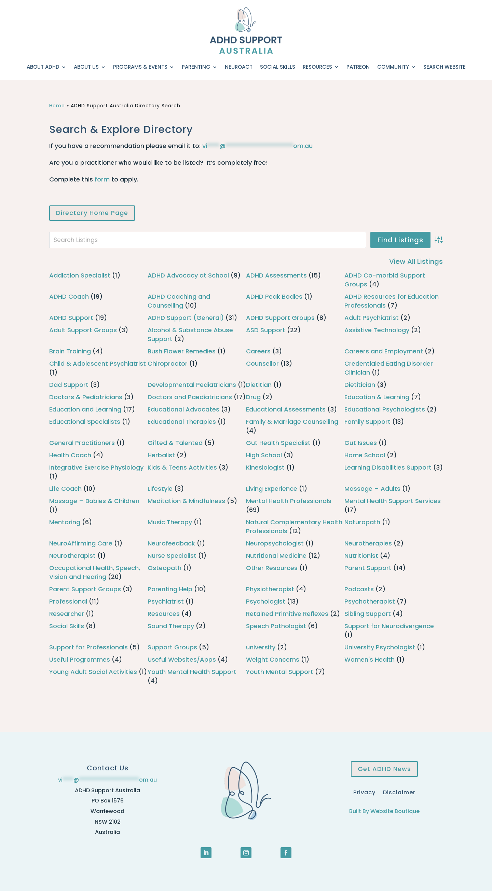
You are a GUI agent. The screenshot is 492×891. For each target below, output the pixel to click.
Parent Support (368, 568)
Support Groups (172, 647)
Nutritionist (361, 555)
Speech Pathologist (276, 626)
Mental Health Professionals (288, 501)
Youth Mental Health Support (192, 671)
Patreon (358, 66)
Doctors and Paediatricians (190, 397)
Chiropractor (168, 363)
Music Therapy (170, 522)
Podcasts (359, 589)
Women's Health (369, 659)
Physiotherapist (270, 589)
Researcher (66, 613)
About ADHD (43, 66)
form (102, 179)
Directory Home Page (92, 212)
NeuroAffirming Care (80, 543)
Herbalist (161, 455)
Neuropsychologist (275, 543)
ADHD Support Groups (280, 317)
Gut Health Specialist (278, 442)
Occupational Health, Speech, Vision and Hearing (94, 572)
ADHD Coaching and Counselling (179, 301)
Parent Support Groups (85, 589)
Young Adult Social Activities (93, 671)
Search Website (444, 66)
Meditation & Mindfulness (186, 501)
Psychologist (265, 601)
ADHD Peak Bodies (274, 296)
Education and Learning (85, 409)
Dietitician (359, 384)
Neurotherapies (368, 543)
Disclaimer (399, 791)
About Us (86, 66)
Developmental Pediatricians (192, 384)
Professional (68, 601)
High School (264, 455)
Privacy (364, 791)
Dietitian (259, 384)
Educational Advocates (183, 409)
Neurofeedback (171, 543)
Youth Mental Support (279, 671)
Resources (317, 66)
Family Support (367, 421)
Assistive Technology (376, 330)
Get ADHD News (384, 769)
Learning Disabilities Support (388, 467)
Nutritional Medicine (276, 555)
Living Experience (271, 488)
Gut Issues (360, 442)
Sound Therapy (171, 626)
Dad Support (68, 384)
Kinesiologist (265, 467)
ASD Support (265, 330)
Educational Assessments (286, 409)
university (260, 647)
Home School (364, 455)
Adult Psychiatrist (371, 317)
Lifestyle (160, 488)
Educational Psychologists (384, 409)
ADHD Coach (69, 296)
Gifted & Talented (175, 442)
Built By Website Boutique (384, 811)
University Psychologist (379, 647)
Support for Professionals (88, 647)
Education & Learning (376, 397)
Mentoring (64, 522)
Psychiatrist (166, 601)
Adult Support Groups (83, 330)
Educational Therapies (182, 421)
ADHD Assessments (276, 275)
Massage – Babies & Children (94, 501)
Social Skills (277, 66)
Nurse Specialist (172, 555)
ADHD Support (71, 317)
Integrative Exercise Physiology (96, 467)
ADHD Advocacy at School (188, 275)
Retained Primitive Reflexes (287, 613)
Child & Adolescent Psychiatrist (97, 363)
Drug (253, 397)
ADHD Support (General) (186, 317)
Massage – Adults (372, 488)
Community (393, 66)
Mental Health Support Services (392, 501)
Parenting (196, 66)
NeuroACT (238, 66)
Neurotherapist (72, 555)
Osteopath (164, 568)
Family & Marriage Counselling (292, 421)
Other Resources (272, 568)
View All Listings (416, 261)
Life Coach (65, 488)
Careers (258, 351)
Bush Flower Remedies (182, 351)
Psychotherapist (369, 601)
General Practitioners (82, 442)
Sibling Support (367, 613)
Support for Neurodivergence (389, 626)
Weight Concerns (272, 659)
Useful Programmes (79, 659)
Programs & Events (140, 66)
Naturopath (362, 522)
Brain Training (70, 351)
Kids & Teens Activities (182, 467)
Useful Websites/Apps (182, 659)
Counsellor (262, 363)
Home (57, 105)
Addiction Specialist (79, 275)
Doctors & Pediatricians (85, 397)
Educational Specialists (84, 421)
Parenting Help (170, 589)
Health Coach (70, 455)
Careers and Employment (383, 351)
